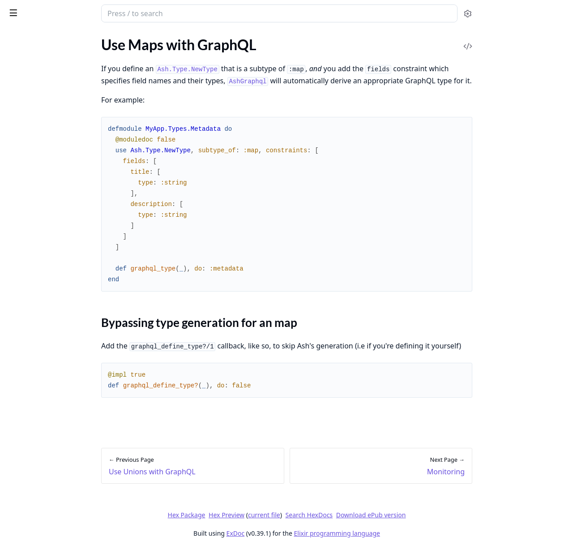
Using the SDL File (34, 168)
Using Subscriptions (37, 204)
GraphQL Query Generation (49, 272)
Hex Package (253, 515)
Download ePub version (438, 515)
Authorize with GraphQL (44, 132)
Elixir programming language (404, 533)
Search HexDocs (375, 515)
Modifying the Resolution (45, 284)
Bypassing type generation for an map (66, 244)
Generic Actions (31, 156)
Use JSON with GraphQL (44, 192)
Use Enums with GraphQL (46, 180)
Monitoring (24, 260)
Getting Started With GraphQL (54, 101)
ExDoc (302, 533)
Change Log (24, 395)
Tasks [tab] (102, 38)
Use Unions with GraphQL (47, 216)
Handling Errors (30, 144)
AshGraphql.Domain (38, 352)
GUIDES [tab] (18, 38)
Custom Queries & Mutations (51, 309)
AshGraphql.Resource (40, 364)
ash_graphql (54, 9)
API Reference (28, 58)
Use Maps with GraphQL (44, 228)
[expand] (125, 59)
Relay (14, 296)
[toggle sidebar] (122, 12)
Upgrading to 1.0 (32, 321)
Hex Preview (294, 515)
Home (15, 70)
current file (331, 515)
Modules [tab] (57, 38)
